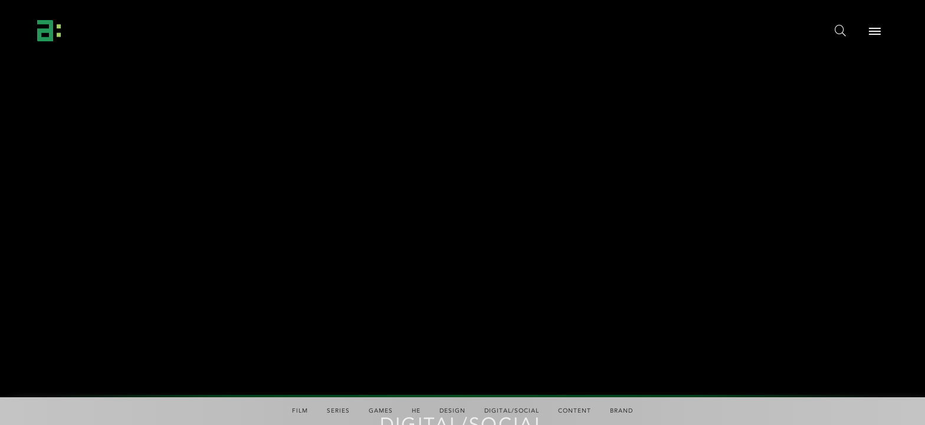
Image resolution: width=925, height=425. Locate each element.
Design (452, 410)
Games (381, 410)
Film (300, 410)
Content (574, 410)
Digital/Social (511, 410)
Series (338, 410)
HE (416, 410)
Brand (621, 410)
